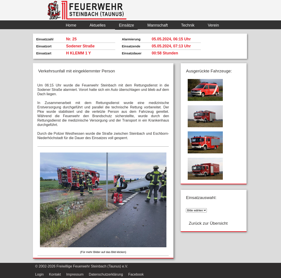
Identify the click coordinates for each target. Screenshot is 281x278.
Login (39, 274)
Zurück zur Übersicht (208, 223)
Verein (213, 25)
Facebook (136, 274)
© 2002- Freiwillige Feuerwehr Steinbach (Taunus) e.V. (81, 266)
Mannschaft (157, 25)
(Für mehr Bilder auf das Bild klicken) (103, 252)
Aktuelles (98, 25)
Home (71, 25)
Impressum (74, 274)
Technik (188, 25)
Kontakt (55, 274)
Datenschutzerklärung (106, 274)
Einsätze (126, 25)
